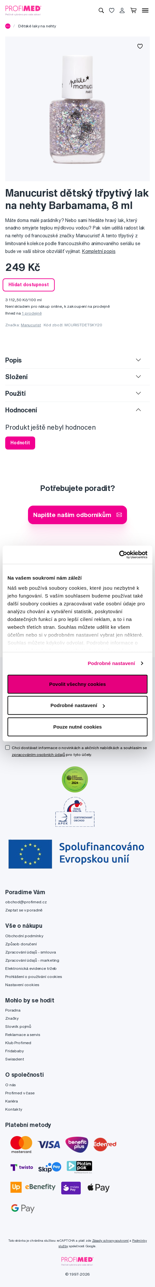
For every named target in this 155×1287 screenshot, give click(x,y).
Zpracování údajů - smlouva (30, 952)
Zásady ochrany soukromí (110, 1240)
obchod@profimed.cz (26, 902)
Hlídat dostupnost (28, 284)
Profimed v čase (20, 1093)
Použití (15, 393)
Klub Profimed (18, 1043)
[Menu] (145, 10)
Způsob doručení (21, 944)
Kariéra (11, 1101)
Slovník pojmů (18, 1026)
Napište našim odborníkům (77, 514)
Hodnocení (21, 410)
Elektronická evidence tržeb (31, 968)
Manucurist (31, 325)
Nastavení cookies (22, 985)
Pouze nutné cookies (77, 726)
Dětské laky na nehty (37, 26)
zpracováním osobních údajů (38, 754)
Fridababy (14, 1051)
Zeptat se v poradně (23, 910)
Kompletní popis (99, 251)
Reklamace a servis (22, 1034)
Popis (13, 360)
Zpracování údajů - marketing (32, 960)
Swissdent (14, 1059)
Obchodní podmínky (24, 936)
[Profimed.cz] (23, 10)
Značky (12, 1018)
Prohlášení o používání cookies (33, 976)
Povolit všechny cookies (77, 684)
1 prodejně (32, 313)
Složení (16, 376)
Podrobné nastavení (111, 663)
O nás (10, 1085)
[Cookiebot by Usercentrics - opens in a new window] (119, 555)
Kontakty (13, 1109)
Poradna (13, 1010)
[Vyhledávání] (101, 10)
